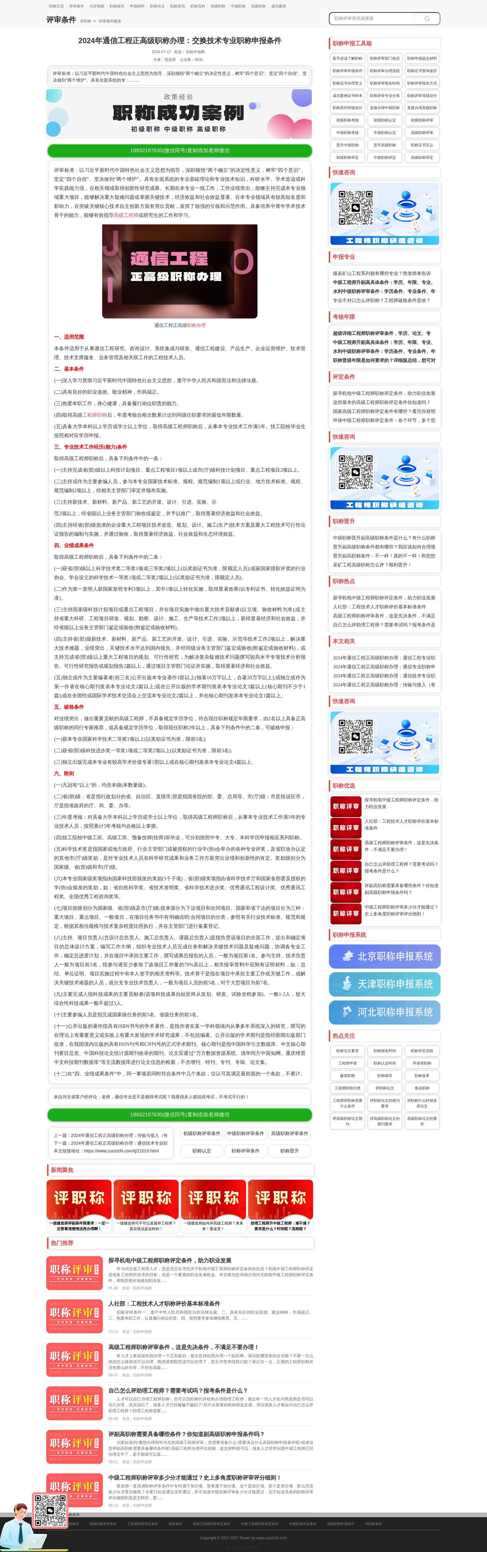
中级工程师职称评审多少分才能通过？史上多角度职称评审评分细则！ (195, 1478)
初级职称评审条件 (202, 1133)
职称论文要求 (347, 1051)
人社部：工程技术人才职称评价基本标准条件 (379, 606)
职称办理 (196, 325)
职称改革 (422, 1076)
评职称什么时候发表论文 (422, 1103)
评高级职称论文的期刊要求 (385, 1121)
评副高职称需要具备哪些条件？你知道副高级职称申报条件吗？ (186, 1434)
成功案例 (278, 6)
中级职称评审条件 (245, 1133)
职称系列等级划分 (347, 108)
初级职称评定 (347, 157)
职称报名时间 (385, 1051)
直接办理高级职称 (422, 108)
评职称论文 (384, 1088)
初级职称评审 (422, 120)
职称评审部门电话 (385, 58)
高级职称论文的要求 (422, 1121)
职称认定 (202, 1150)
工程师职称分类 (348, 1088)
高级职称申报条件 (340, 1524)
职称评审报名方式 (422, 83)
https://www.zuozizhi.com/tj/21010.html (121, 1150)
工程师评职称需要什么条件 (347, 1103)
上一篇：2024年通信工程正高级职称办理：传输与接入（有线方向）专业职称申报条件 (137, 1135)
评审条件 (76, 6)
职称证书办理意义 (347, 83)
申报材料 (137, 6)
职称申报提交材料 (422, 58)
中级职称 (238, 6)
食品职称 (422, 1088)
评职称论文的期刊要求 (385, 1103)
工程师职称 (94, 415)
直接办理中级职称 (385, 108)
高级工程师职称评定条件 (211, 1524)
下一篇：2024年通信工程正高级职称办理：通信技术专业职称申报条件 (121, 1143)
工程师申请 (347, 1063)
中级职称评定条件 (302, 1524)
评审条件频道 (109, 21)
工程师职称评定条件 (142, 1524)
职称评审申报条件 (347, 71)
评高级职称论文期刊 (347, 1121)
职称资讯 (177, 6)
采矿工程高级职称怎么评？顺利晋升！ (372, 564)
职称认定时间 (385, 1063)
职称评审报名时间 (385, 83)
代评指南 (96, 6)
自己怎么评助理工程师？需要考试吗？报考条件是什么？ (178, 1391)
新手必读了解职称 (347, 58)
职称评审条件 (246, 1150)
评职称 (85, 21)
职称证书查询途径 (422, 71)
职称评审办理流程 (385, 71)
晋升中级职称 (347, 145)
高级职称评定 (422, 157)
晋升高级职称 (385, 145)
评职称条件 (373, 1524)
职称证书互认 (422, 145)
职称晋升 (289, 1150)
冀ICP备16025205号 (243, 1547)
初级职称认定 (385, 120)
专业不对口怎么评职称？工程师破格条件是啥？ (382, 300)
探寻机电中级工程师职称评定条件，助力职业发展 (384, 393)
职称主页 (56, 6)
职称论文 (157, 6)
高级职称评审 (422, 132)
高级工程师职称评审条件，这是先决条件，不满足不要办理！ (183, 1347)
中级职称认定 (385, 132)
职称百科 (197, 6)
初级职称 (218, 6)
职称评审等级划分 (422, 96)
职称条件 (72, 1515)
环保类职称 (422, 1063)
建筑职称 (347, 1076)
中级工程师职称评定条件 (260, 1524)
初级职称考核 (347, 120)
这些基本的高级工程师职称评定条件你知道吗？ (382, 402)
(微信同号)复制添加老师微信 (179, 150)
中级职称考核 (347, 132)
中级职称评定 (385, 157)
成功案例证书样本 (347, 96)
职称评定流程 (422, 1051)
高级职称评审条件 (289, 1133)
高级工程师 (126, 215)
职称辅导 (117, 6)
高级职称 (258, 6)
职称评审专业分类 (385, 96)
